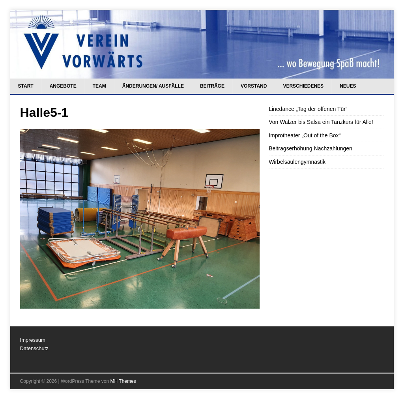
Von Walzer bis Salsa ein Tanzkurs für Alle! (321, 122)
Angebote (63, 86)
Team (99, 86)
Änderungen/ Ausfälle (153, 86)
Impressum (32, 340)
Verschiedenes (303, 86)
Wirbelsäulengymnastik (297, 162)
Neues (348, 86)
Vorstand (254, 86)
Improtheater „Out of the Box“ (304, 135)
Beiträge (212, 86)
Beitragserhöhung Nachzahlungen (310, 148)
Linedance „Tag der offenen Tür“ (308, 109)
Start (26, 86)
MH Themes (123, 381)
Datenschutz (34, 348)
